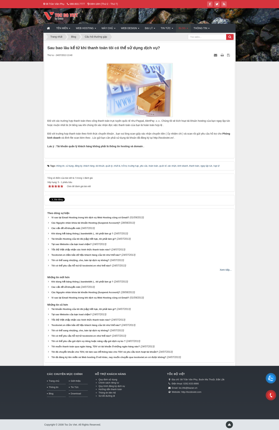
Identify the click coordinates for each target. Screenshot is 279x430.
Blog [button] (183, 29)
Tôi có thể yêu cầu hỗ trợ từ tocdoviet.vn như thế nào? (81, 265)
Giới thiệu (75, 381)
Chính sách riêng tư (109, 382)
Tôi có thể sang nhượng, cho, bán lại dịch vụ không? (80, 260)
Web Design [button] (130, 29)
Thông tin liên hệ (107, 392)
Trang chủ (54, 381)
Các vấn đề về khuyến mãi (65, 228)
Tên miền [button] (63, 29)
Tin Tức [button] (167, 29)
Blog (51, 393)
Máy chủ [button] (108, 29)
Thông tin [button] (202, 29)
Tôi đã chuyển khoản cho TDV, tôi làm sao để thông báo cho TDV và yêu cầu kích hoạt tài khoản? (104, 352)
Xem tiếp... (226, 269)
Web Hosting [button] (86, 29)
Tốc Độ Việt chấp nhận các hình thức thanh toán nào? (81, 249)
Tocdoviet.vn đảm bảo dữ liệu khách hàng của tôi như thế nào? (86, 255)
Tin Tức (74, 387)
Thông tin (53, 387)
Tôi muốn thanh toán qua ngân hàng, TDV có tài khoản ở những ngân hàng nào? (95, 346)
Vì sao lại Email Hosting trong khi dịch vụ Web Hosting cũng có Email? (90, 217)
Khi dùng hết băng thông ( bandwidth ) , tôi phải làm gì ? (82, 233)
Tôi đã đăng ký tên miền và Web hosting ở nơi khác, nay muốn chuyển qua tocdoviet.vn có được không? (108, 357)
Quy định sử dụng (108, 379)
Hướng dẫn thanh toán (110, 389)
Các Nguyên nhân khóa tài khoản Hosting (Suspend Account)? (85, 223)
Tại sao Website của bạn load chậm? (71, 244)
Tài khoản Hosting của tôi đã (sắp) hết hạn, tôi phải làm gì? (83, 239)
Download (76, 393)
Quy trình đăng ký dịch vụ (112, 386)
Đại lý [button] (150, 29)
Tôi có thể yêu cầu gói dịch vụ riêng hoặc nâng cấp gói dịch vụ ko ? (88, 341)
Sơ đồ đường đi (107, 396)
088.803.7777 (77, 3)
